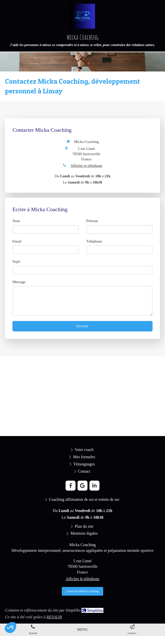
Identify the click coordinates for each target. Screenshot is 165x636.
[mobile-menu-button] (82, 630)
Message (19, 282)
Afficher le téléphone (86, 166)
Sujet (16, 261)
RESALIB (54, 617)
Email (16, 241)
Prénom (92, 221)
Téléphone (94, 241)
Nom (16, 221)
